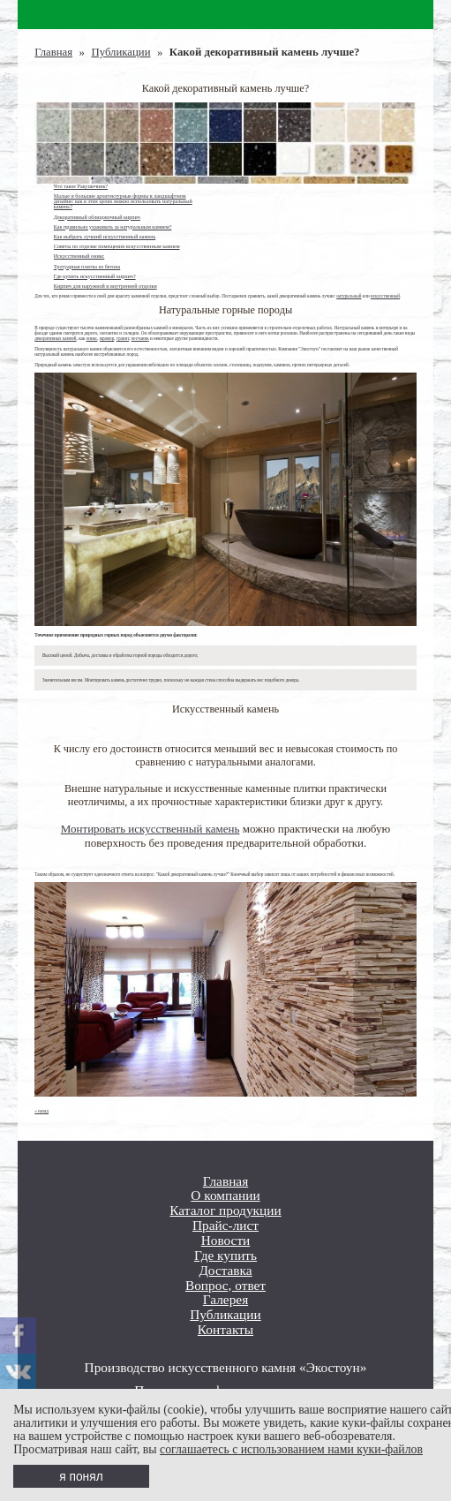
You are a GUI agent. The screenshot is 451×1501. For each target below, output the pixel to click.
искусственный (385, 295)
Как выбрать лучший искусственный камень (104, 236)
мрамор (107, 338)
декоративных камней (55, 338)
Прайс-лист (225, 1225)
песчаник (140, 338)
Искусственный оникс (79, 256)
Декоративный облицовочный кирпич (97, 217)
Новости (226, 1240)
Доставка (225, 1270)
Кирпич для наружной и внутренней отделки (105, 286)
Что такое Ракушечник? (81, 186)
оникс (92, 338)
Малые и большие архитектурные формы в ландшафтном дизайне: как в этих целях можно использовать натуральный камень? (123, 201)
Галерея (225, 1300)
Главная (53, 52)
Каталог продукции (225, 1210)
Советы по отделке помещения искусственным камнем (117, 246)
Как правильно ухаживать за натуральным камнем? (113, 227)
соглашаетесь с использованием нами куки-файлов (291, 1449)
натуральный (348, 295)
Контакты (225, 1330)
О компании (225, 1195)
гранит (123, 338)
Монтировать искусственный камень (150, 828)
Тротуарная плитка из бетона (87, 266)
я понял (81, 1476)
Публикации (120, 52)
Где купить (225, 1255)
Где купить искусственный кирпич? (95, 276)
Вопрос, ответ (225, 1285)
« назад (41, 1110)
